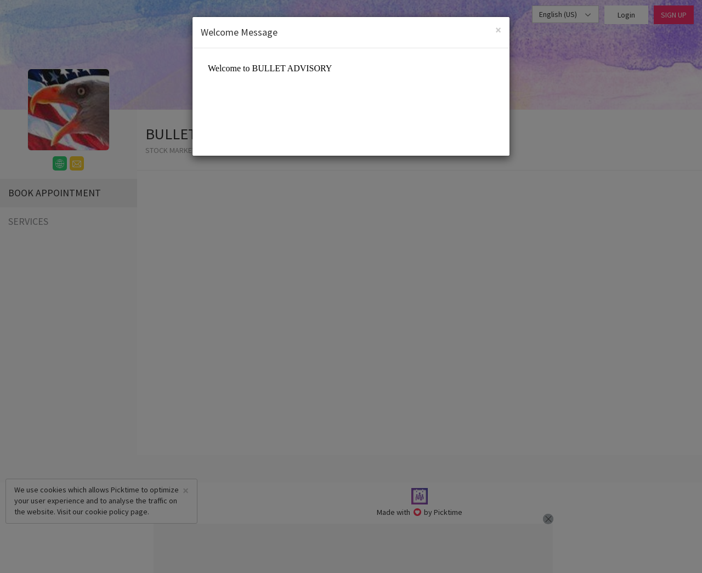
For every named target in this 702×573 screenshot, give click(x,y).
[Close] (498, 30)
